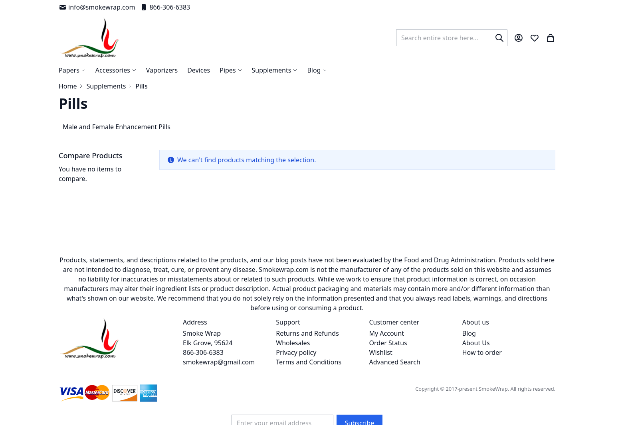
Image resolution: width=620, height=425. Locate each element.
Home (68, 86)
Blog (469, 333)
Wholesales (293, 342)
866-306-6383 (165, 7)
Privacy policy (296, 352)
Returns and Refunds (307, 333)
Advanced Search (394, 362)
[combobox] (451, 38)
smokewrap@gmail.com (219, 362)
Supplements (106, 86)
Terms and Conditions (308, 362)
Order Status (388, 342)
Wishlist (380, 352)
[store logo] (90, 38)
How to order (482, 352)
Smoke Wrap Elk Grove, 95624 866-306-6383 (207, 343)
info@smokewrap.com (97, 7)
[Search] (499, 38)
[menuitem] (317, 70)
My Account (386, 333)
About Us (476, 342)
